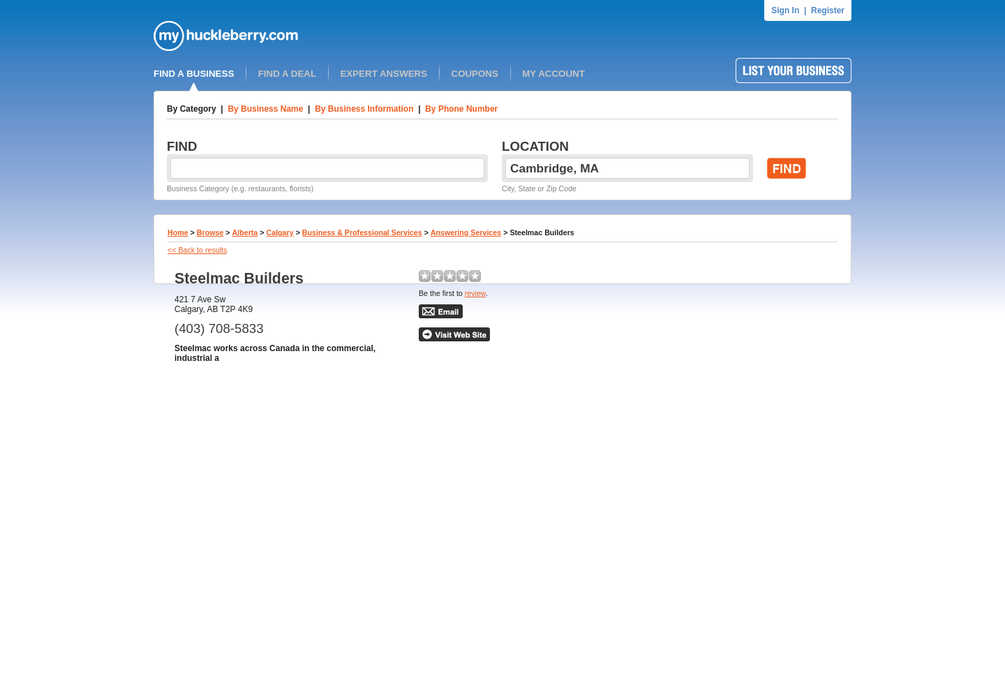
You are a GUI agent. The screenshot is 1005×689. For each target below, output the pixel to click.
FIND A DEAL (287, 73)
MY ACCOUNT (553, 73)
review (475, 293)
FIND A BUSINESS (194, 73)
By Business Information (364, 109)
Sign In (785, 10)
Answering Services (466, 232)
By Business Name (265, 109)
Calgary (280, 232)
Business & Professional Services (362, 232)
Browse (210, 232)
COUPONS (475, 73)
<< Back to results (197, 250)
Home (178, 232)
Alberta (245, 232)
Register (827, 10)
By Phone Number (461, 109)
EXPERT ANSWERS (383, 73)
